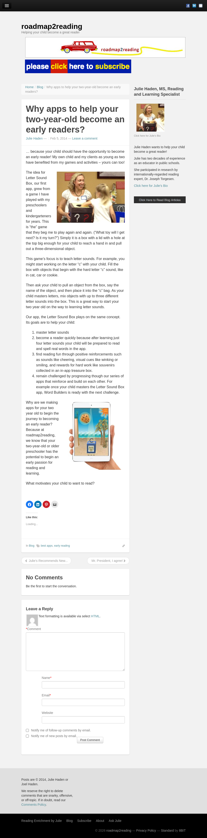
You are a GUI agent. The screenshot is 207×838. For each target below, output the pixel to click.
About (100, 821)
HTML (95, 616)
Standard (167, 830)
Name (46, 678)
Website (47, 713)
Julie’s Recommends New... (46, 561)
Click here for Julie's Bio (151, 186)
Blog (31, 545)
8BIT (182, 830)
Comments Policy (33, 804)
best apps (47, 545)
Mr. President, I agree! (108, 561)
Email (46, 695)
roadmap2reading (51, 26)
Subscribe (84, 821)
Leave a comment (84, 138)
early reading (62, 545)
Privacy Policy (146, 830)
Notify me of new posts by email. (54, 736)
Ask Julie (115, 821)
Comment (33, 629)
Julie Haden (34, 138)
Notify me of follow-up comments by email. (61, 730)
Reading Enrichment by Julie (41, 821)
